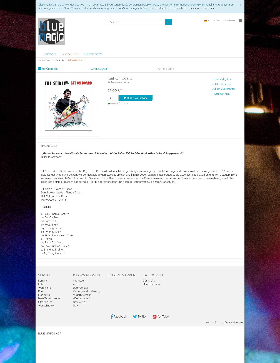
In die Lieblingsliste (221, 79)
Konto (41, 291)
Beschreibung (49, 146)
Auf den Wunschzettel (223, 89)
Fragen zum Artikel (221, 94)
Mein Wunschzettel (49, 298)
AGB (75, 284)
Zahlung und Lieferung (86, 291)
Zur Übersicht (50, 68)
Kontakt (42, 280)
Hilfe (41, 284)
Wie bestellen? (82, 298)
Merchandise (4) (152, 284)
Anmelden (229, 20)
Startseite (50, 54)
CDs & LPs (70, 54)
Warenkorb (44, 287)
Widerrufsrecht (82, 294)
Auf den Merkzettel (221, 84)
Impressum (79, 280)
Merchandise (93, 54)
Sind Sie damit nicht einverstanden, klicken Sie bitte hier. (181, 8)
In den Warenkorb (136, 97)
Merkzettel (44, 294)
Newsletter (79, 302)
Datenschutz (80, 287)
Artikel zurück (100, 68)
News (76, 305)
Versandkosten (234, 322)
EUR (216, 20)
